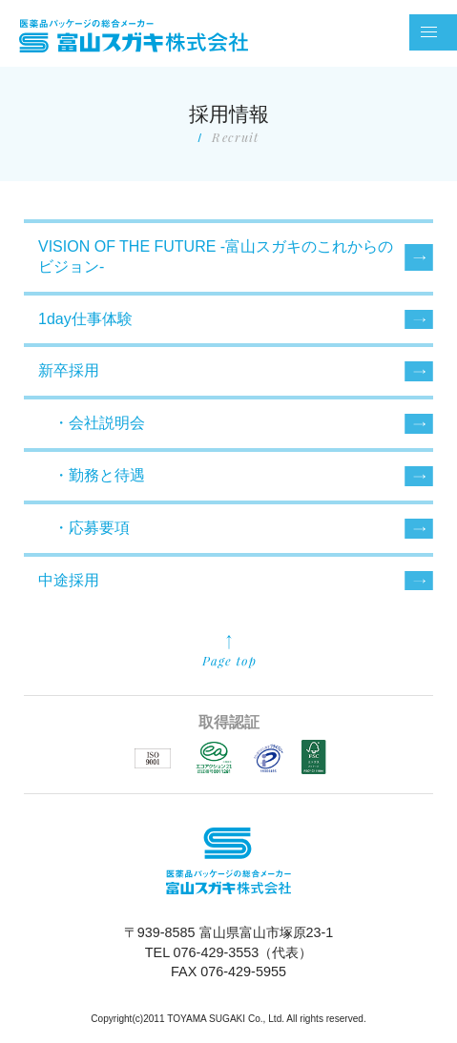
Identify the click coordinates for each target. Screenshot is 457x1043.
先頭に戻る (228, 652)
